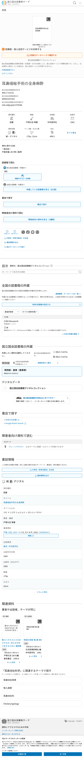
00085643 (44, 532)
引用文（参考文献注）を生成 (16, 238)
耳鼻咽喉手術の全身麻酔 (13, 502)
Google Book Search (15, 423)
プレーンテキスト (16, 446)
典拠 (31, 535)
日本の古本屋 (12, 419)
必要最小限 (22, 754)
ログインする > (7, 73)
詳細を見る (10, 748)
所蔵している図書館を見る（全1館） (42, 189)
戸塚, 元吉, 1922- (10, 532)
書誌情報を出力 (11, 242)
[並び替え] (11, 312)
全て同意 (63, 754)
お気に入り (7, 232)
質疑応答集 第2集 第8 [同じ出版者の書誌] (33, 639)
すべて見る (71, 132)
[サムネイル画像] (12, 628)
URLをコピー (14, 232)
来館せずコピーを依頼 (22, 177)
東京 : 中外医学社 (10, 546)
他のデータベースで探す (14, 247)
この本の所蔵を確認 (71, 333)
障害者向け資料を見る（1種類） (42, 219)
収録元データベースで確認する (42, 55)
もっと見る (14, 662)
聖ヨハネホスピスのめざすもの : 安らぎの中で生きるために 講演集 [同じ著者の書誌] (11, 642)
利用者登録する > (8, 70)
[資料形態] (30, 312)
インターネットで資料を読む (12, 730)
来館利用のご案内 (48, 362)
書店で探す (42, 204)
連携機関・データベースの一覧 (68, 293)
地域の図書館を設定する (56, 304)
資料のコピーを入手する (11, 734)
